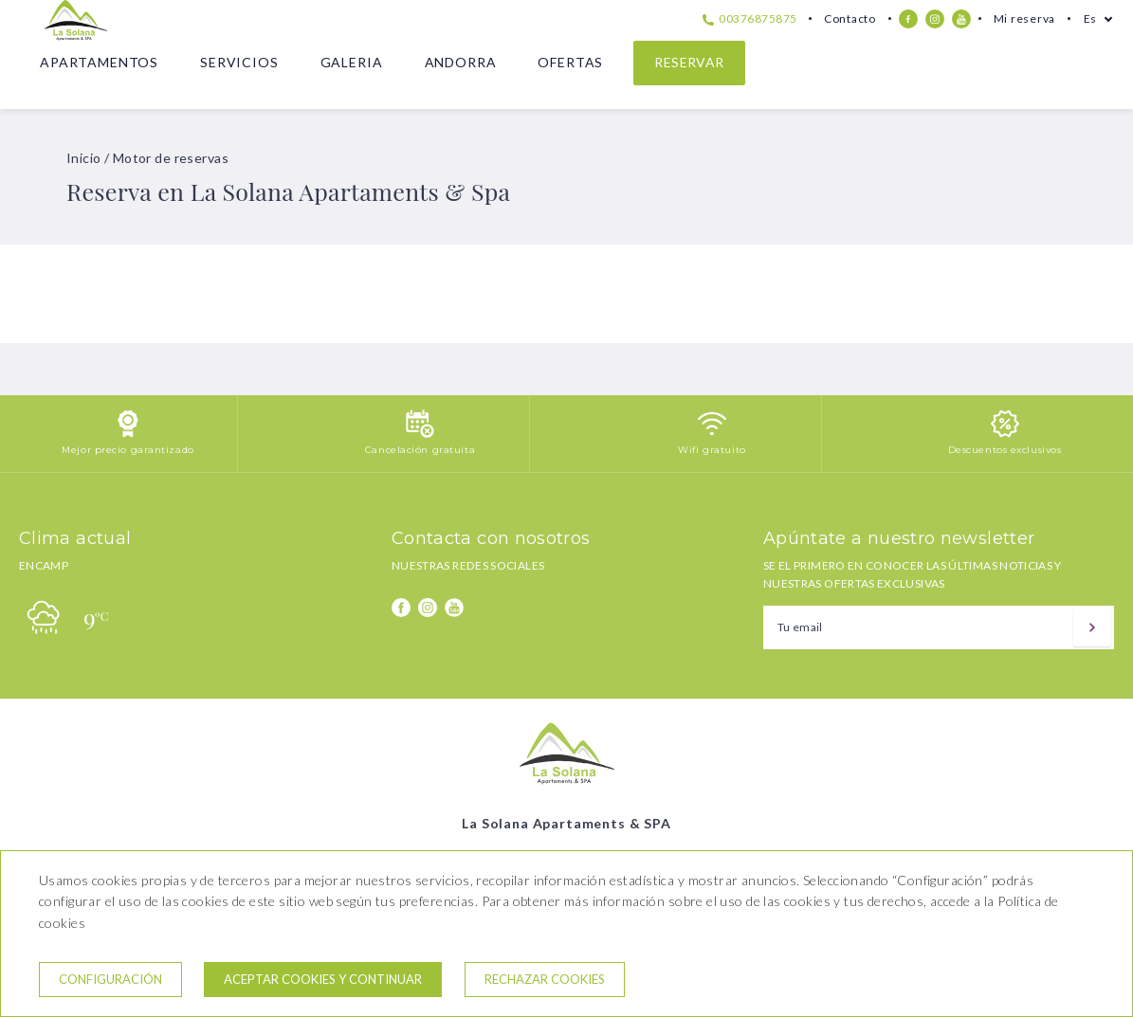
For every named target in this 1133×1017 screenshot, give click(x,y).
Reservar (688, 62)
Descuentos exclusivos (1005, 450)
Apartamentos (99, 62)
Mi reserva (1024, 18)
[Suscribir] (1092, 627)
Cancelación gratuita (420, 450)
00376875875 (750, 18)
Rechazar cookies (544, 979)
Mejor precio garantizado (127, 450)
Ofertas (570, 62)
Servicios (239, 62)
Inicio (83, 158)
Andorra (461, 62)
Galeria (351, 62)
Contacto (850, 18)
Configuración (110, 979)
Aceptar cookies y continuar (323, 979)
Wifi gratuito (711, 450)
